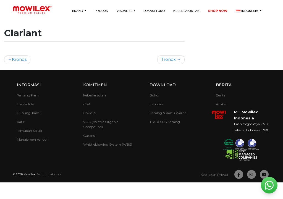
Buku (154, 95)
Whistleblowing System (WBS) (107, 144)
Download (163, 84)
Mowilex (29, 174)
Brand (78, 11)
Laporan (156, 104)
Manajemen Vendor (32, 139)
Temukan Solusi (29, 131)
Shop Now (217, 11)
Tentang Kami (28, 95)
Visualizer (126, 11)
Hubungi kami (28, 113)
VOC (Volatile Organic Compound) (100, 124)
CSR (86, 104)
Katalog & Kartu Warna (168, 113)
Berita (224, 84)
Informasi (29, 84)
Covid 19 (89, 113)
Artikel (221, 104)
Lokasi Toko (154, 11)
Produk (101, 11)
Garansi (89, 135)
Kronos (19, 59)
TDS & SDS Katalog (165, 122)
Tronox (168, 59)
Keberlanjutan (186, 11)
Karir (21, 122)
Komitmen (95, 84)
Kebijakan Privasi (214, 174)
